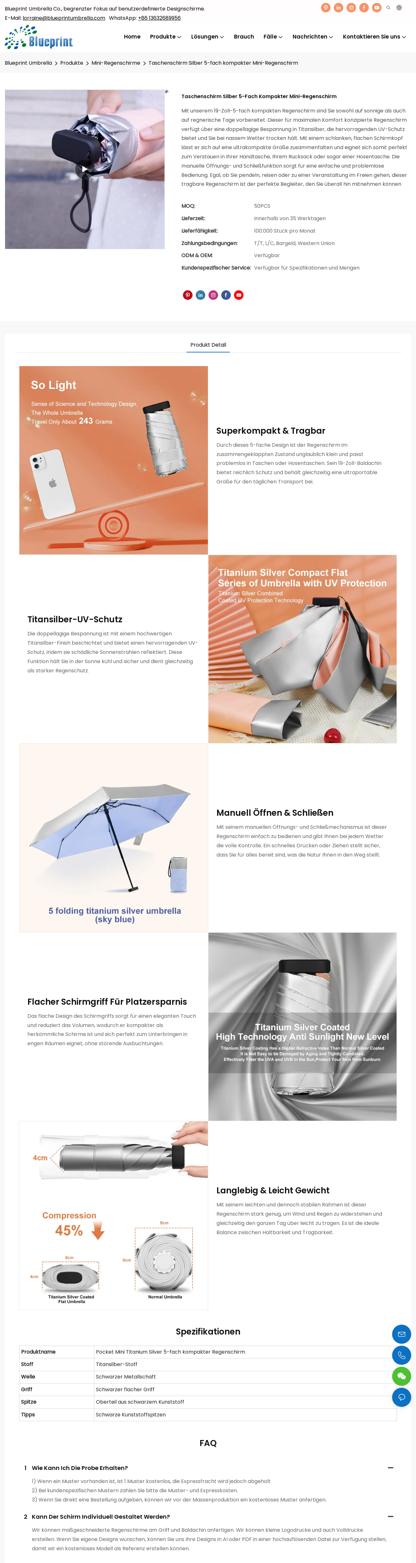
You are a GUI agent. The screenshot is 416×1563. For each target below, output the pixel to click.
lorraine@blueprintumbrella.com (64, 18)
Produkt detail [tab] (208, 345)
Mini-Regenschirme (115, 63)
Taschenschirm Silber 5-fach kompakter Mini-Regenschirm (223, 63)
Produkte (71, 63)
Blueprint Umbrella (28, 63)
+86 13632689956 (159, 18)
